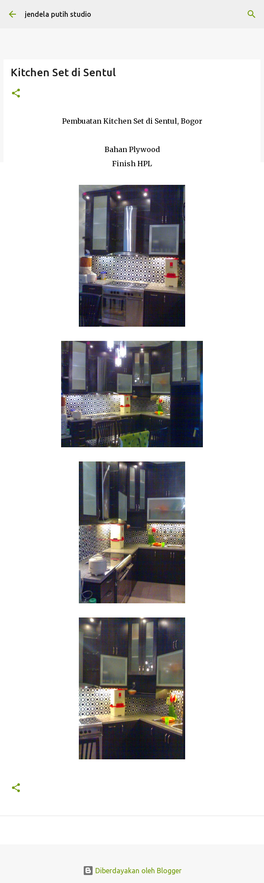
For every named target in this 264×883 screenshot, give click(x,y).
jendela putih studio (58, 14)
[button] (16, 94)
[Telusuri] (251, 14)
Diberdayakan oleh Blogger (132, 871)
